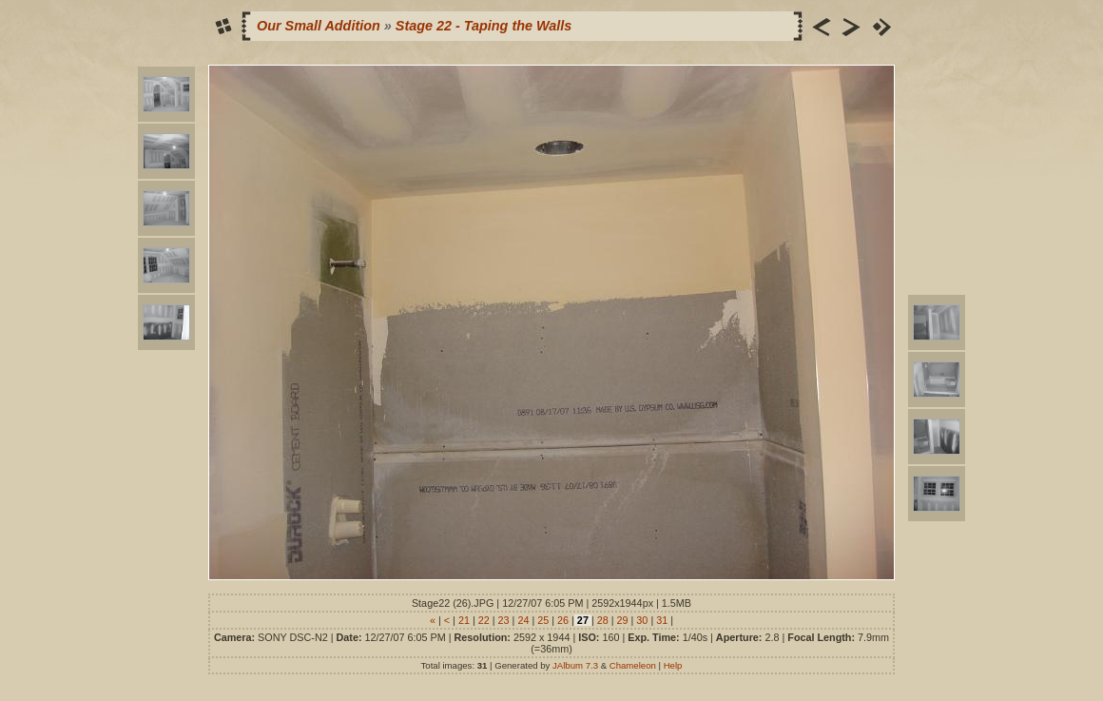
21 (464, 620)
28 (602, 620)
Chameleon (633, 665)
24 (523, 620)
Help (673, 665)
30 (641, 620)
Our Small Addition (318, 25)
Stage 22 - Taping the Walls (484, 25)
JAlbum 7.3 (575, 665)
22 (484, 620)
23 (504, 620)
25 (543, 620)
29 (622, 620)
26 (562, 620)
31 (661, 620)
